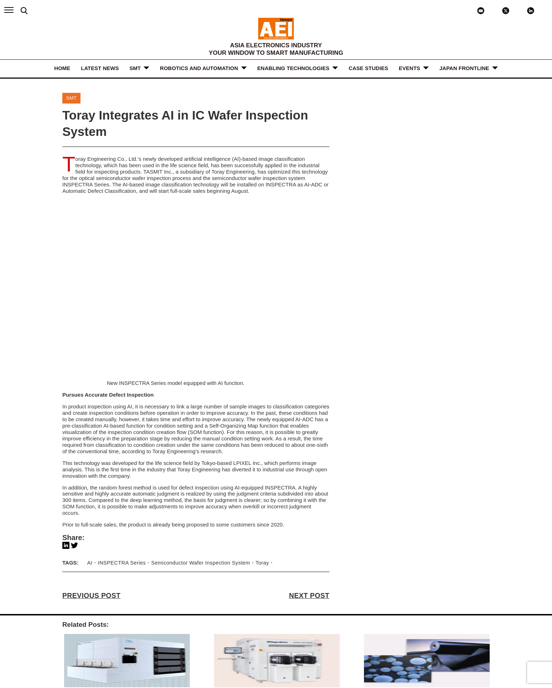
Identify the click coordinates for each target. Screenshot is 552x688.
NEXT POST (309, 464)
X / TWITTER (440, 619)
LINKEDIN (437, 613)
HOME (62, 68)
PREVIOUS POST (91, 464)
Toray (258, 431)
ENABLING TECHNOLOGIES (293, 68)
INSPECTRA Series (121, 431)
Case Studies (368, 68)
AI (89, 431)
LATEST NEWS (100, 68)
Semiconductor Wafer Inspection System (198, 431)
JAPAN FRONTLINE (464, 68)
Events (409, 68)
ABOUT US (139, 607)
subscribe (318, 643)
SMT (135, 68)
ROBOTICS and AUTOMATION (199, 68)
